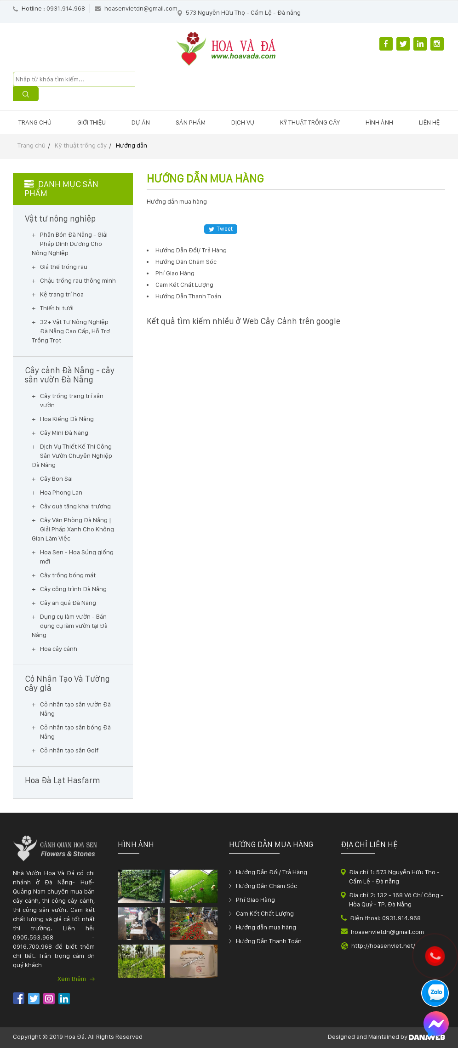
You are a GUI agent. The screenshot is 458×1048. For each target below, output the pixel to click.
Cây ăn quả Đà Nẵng (68, 602)
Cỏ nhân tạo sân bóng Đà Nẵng (75, 731)
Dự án (141, 122)
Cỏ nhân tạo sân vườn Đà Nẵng (75, 709)
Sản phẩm (191, 122)
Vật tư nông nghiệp (60, 218)
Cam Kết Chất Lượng (184, 284)
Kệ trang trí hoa (62, 294)
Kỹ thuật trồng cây (310, 122)
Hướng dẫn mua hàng (266, 927)
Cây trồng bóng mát (68, 575)
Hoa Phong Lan (61, 492)
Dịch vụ (242, 122)
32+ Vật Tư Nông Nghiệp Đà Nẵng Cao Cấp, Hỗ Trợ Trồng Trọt (71, 331)
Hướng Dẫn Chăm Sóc (186, 261)
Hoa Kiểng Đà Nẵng (67, 418)
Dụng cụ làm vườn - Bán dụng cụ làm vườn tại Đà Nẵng (70, 625)
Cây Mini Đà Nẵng (64, 432)
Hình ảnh (379, 122)
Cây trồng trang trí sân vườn (71, 400)
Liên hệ (429, 122)
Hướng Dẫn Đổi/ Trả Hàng (191, 250)
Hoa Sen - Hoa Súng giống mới (77, 556)
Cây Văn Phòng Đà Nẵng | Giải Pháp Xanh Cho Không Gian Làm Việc (73, 529)
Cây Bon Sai (56, 478)
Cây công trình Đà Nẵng (73, 588)
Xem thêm (76, 978)
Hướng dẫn (131, 145)
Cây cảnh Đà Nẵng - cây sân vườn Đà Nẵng (70, 375)
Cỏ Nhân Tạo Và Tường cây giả (67, 683)
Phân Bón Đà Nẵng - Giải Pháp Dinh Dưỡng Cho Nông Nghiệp (70, 243)
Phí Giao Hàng (175, 273)
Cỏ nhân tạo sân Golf (69, 750)
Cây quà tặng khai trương (75, 506)
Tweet (221, 228)
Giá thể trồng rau (63, 266)
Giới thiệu (91, 122)
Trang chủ (35, 122)
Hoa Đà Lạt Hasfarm (62, 780)
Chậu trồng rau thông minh (78, 280)
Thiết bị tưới (57, 308)
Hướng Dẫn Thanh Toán (188, 296)
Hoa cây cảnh (58, 648)
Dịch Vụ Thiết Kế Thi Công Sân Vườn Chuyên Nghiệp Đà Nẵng (72, 455)
